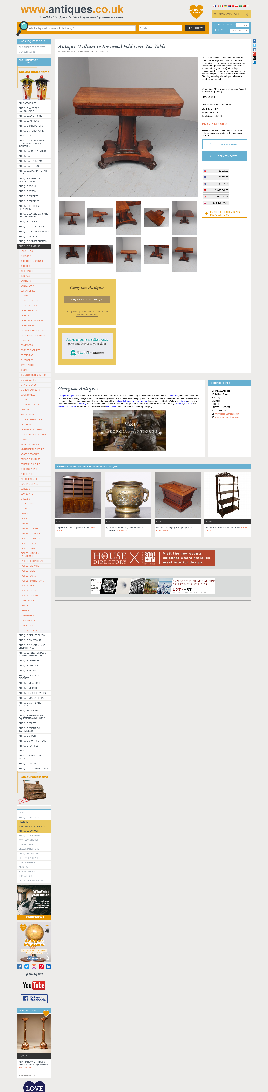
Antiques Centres (29, 853)
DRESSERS (26, 400)
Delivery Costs (227, 156)
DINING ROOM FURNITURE (34, 375)
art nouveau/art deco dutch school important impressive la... (34, 1065)
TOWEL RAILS (27, 600)
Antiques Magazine (30, 835)
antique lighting (123, 401)
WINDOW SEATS (29, 630)
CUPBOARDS (27, 360)
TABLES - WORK (28, 591)
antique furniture (140, 401)
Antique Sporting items (32, 741)
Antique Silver (27, 736)
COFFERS (25, 340)
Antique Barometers (31, 126)
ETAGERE (25, 410)
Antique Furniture (29, 246)
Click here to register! (32, 47)
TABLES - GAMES (29, 548)
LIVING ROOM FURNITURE (34, 434)
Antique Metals (28, 670)
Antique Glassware (30, 640)
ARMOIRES (26, 256)
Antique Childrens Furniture (29, 207)
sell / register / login (226, 14)
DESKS (24, 370)
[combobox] (160, 28)
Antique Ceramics (29, 201)
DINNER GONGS (29, 385)
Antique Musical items (31, 698)
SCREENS (25, 489)
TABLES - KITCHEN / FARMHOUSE (30, 554)
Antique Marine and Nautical (30, 704)
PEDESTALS (26, 474)
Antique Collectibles (31, 226)
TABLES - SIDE (28, 571)
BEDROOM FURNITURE (32, 261)
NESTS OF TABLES (30, 454)
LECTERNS (26, 424)
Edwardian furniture (67, 406)
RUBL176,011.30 (220, 203)
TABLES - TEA (27, 586)
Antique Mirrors (28, 688)
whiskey (82, 404)
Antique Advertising (30, 116)
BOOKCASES (27, 271)
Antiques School (28, 831)
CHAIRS (24, 296)
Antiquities (25, 136)
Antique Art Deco (29, 166)
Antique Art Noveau (30, 161)
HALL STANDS (27, 414)
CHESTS (25, 315)
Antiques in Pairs (28, 710)
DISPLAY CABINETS (30, 390)
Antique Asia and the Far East (33, 172)
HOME (22, 813)
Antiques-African (29, 121)
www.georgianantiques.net (227, 417)
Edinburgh (173, 396)
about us (24, 867)
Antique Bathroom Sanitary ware (29, 180)
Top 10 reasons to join (32, 826)
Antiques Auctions (29, 817)
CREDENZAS (27, 355)
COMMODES (27, 345)
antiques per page (224, 25)
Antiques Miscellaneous (33, 693)
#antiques (34, 974)
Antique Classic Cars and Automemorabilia (33, 215)
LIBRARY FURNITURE (31, 429)
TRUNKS (25, 610)
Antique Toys (26, 751)
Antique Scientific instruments (29, 729)
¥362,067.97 (222, 196)
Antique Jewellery (30, 660)
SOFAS (24, 509)
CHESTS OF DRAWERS (32, 320)
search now (195, 28)
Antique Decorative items (34, 231)
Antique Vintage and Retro (30, 757)
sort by (218, 30)
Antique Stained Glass (32, 635)
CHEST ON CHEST (30, 306)
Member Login (27, 52)
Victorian (188, 404)
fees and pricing (28, 858)
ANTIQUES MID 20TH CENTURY (29, 676)
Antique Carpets (28, 196)
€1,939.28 (223, 177)
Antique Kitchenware (31, 131)
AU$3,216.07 (222, 184)
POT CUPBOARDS (29, 479)
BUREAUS (25, 276)
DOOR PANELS (28, 395)
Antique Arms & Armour (32, 151)
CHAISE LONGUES (30, 301)
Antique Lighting (28, 665)
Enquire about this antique (87, 299)
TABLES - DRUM (28, 543)
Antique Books (27, 186)
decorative (111, 406)
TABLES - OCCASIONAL (32, 561)
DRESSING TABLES (30, 405)
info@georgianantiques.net (226, 414)
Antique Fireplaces (30, 236)
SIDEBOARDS (27, 504)
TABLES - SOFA (28, 576)
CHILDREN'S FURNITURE (33, 330)
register (24, 822)
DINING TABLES (28, 380)
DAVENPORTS (28, 365)
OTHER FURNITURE (30, 464)
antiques (183, 401)
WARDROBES (27, 615)
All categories (27, 103)
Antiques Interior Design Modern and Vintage (33, 654)
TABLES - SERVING (30, 566)
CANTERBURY (28, 286)
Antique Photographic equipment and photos (32, 717)
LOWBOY (25, 439)
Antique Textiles (28, 746)
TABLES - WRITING (30, 596)
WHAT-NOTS (27, 625)
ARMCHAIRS (27, 251)
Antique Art (25, 156)
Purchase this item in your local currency (225, 213)
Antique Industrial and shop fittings (32, 646)
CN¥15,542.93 (221, 190)
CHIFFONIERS (27, 325)
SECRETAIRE (27, 494)
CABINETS (26, 281)
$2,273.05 (223, 171)
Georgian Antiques (66, 396)
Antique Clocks (28, 221)
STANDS (25, 514)
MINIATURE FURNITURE (32, 449)
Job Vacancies (27, 871)
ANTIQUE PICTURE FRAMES (33, 241)
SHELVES (25, 499)
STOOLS (25, 518)
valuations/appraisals (32, 881)
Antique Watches (28, 763)
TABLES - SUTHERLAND (32, 581)
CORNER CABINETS (30, 350)
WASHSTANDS (28, 620)
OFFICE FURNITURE (31, 459)
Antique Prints (27, 723)
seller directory (29, 849)
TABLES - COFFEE (29, 528)
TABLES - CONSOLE (30, 533)
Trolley (25, 605)
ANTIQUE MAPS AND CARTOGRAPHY (29, 109)
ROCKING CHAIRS (29, 484)
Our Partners (27, 862)
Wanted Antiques (29, 840)
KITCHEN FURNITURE (31, 419)
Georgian (179, 404)
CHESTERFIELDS (29, 310)
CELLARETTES (28, 291)
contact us (25, 876)
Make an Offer (228, 144)
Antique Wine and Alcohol (34, 768)
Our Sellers (26, 844)
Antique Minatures (29, 683)
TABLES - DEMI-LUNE (31, 538)
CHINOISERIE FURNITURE (33, 335)
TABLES (24, 523)
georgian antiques (87, 287)
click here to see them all (87, 315)
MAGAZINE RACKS (30, 444)
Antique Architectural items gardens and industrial (32, 143)
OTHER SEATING (29, 469)
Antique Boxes (27, 191)
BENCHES (25, 266)
